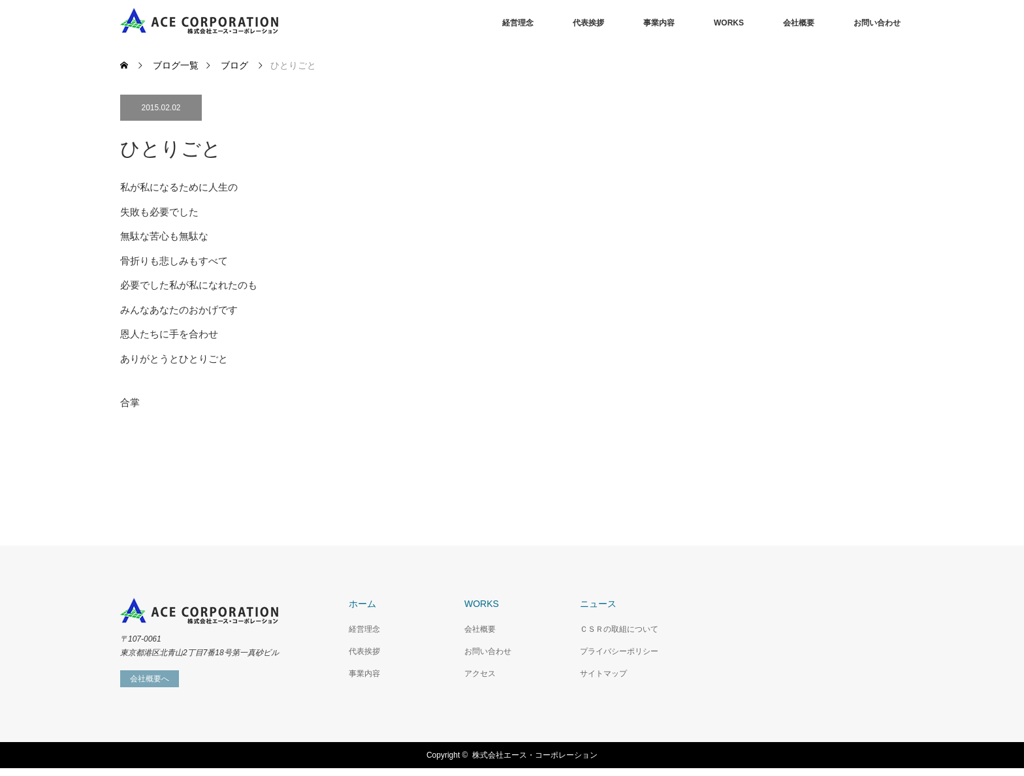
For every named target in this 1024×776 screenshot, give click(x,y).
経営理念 (518, 22)
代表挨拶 (588, 22)
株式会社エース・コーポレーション (535, 755)
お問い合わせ (877, 22)
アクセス (480, 673)
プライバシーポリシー (619, 651)
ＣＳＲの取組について (619, 629)
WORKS (729, 22)
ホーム (362, 603)
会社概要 (798, 22)
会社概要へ (149, 678)
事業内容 (659, 22)
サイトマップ (603, 673)
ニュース (598, 603)
